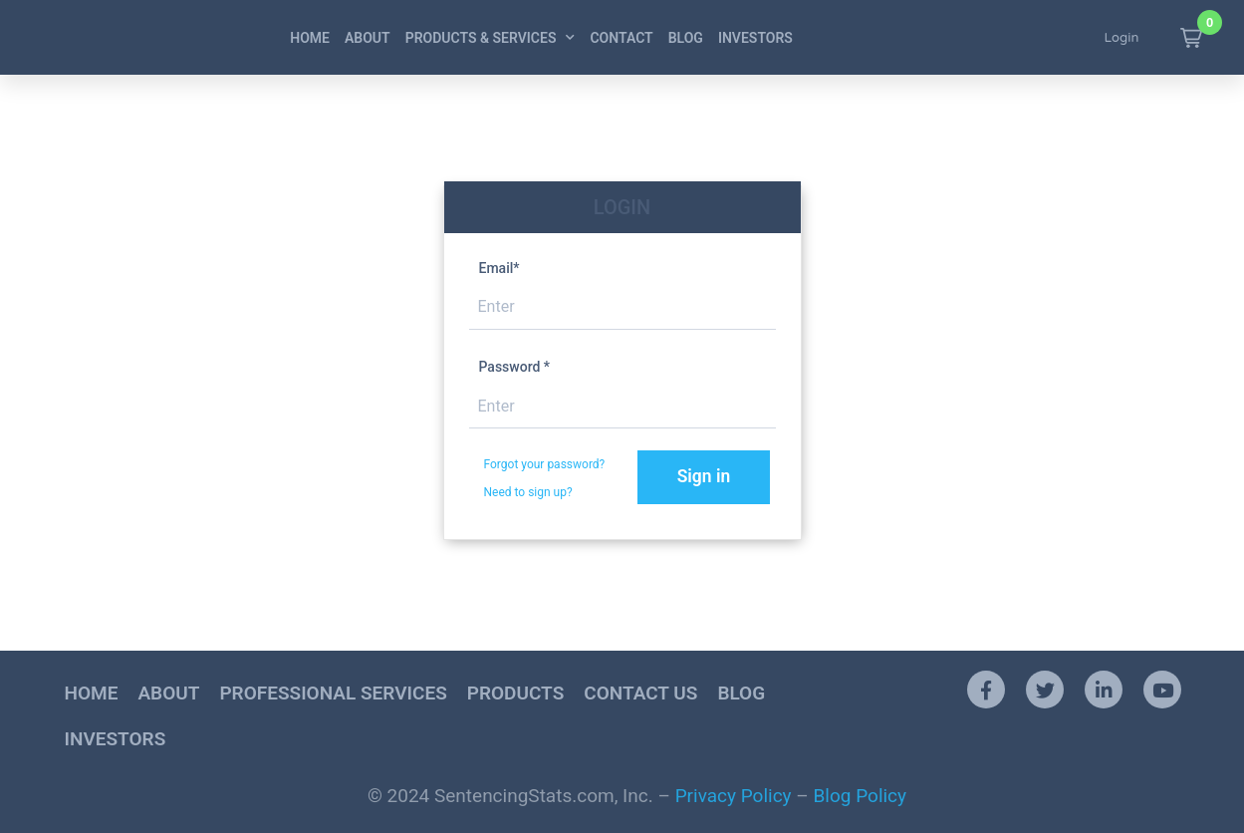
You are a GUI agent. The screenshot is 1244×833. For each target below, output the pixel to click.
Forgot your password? (545, 464)
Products (516, 695)
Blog (685, 38)
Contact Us (640, 695)
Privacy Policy (733, 797)
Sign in (710, 476)
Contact (621, 38)
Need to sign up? (528, 492)
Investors (755, 38)
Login (1122, 38)
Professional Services (332, 695)
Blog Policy (860, 797)
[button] (1191, 38)
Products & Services (490, 38)
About (367, 38)
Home (310, 38)
